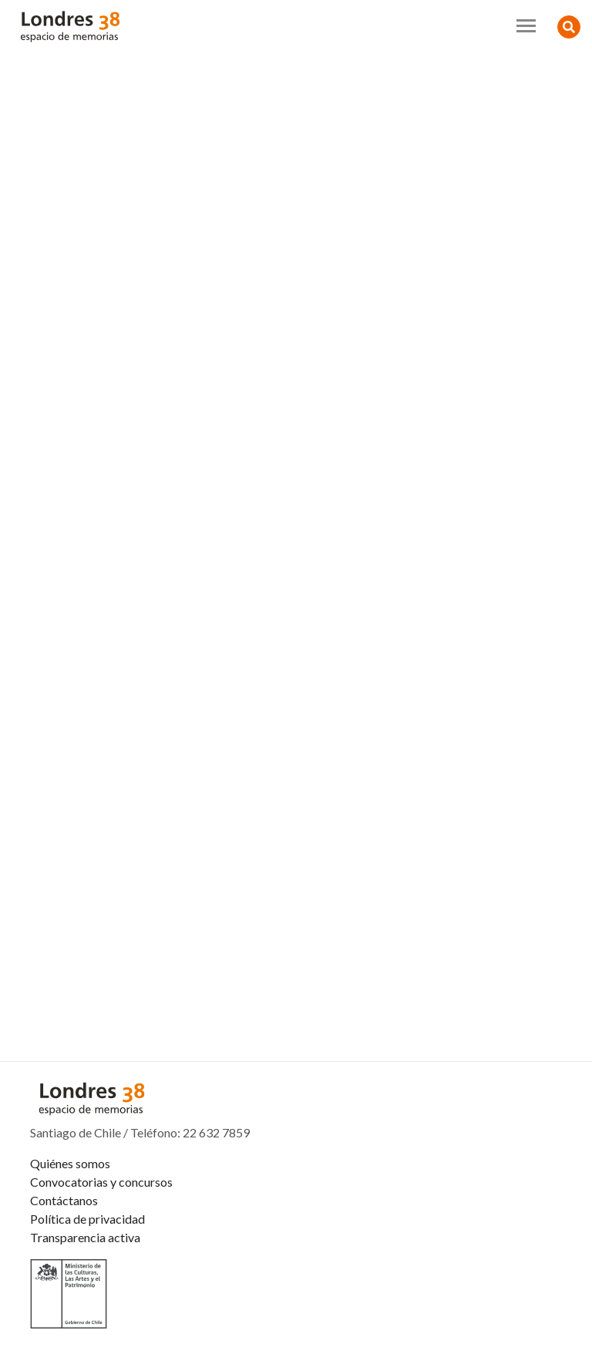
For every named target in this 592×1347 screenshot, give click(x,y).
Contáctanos (64, 1200)
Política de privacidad (87, 1218)
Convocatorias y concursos (101, 1181)
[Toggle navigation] (526, 26)
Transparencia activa (85, 1237)
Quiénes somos (70, 1163)
